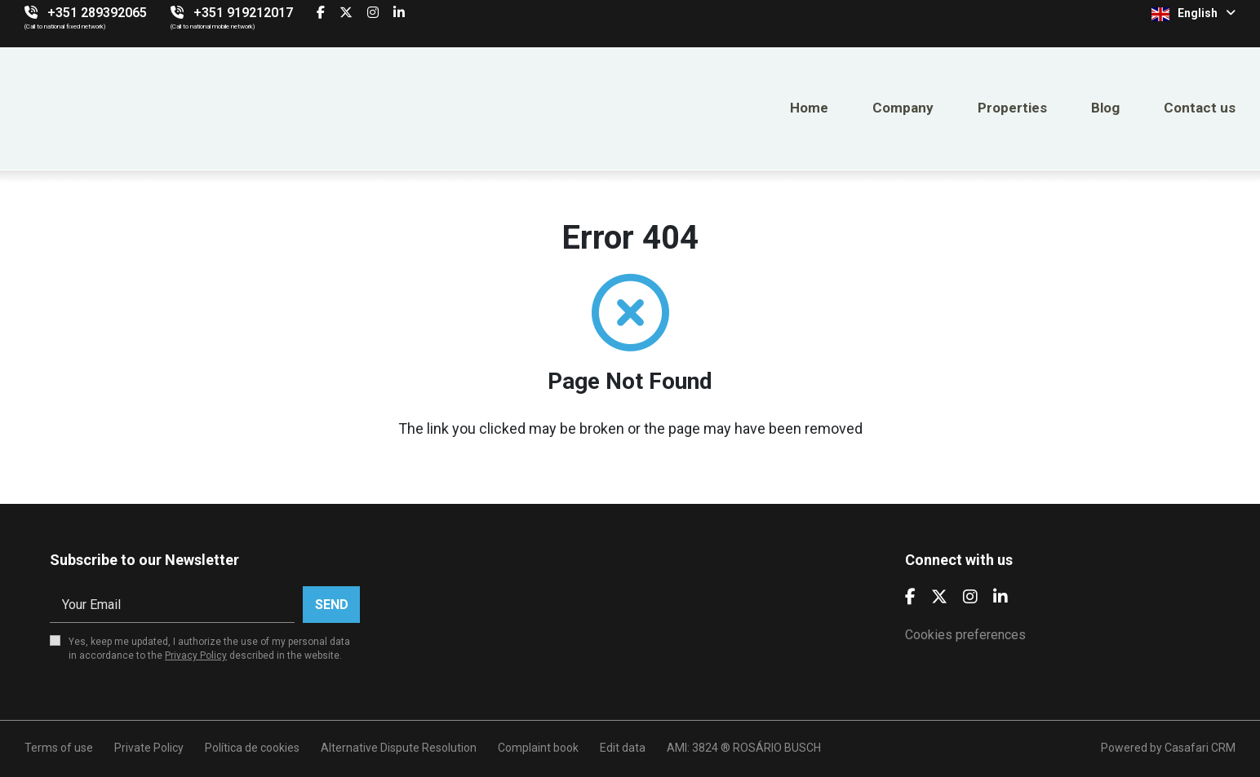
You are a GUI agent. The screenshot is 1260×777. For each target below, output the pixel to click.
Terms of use (58, 747)
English (1193, 14)
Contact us (1200, 107)
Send (331, 604)
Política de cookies (252, 747)
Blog (1105, 107)
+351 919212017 (243, 12)
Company (903, 107)
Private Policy (149, 747)
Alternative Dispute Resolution (399, 747)
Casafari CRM (1200, 747)
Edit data (623, 747)
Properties (1012, 107)
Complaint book (538, 747)
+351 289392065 (97, 12)
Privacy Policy (196, 655)
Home (809, 107)
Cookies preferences (965, 634)
